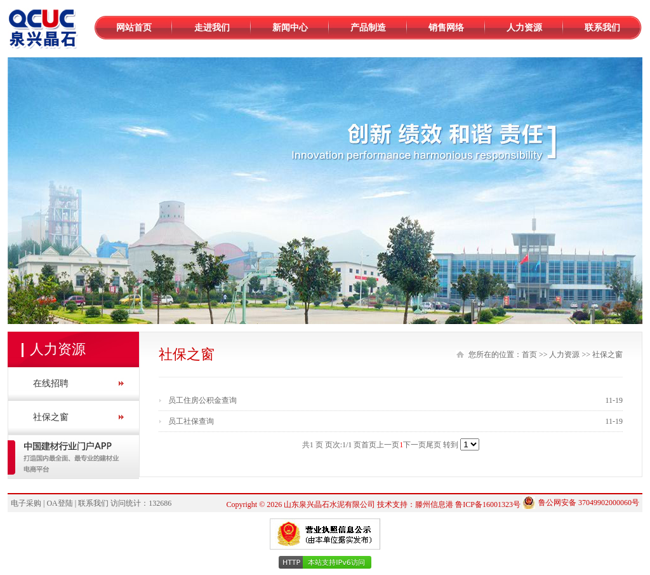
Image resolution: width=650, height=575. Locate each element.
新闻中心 (290, 27)
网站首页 (134, 27)
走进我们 (212, 27)
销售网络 (446, 27)
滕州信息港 (434, 504)
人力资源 (524, 27)
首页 (529, 354)
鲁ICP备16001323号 (488, 504)
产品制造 (368, 27)
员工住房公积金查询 (202, 400)
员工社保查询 (191, 421)
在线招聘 (51, 383)
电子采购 (26, 503)
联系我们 (602, 27)
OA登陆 (59, 503)
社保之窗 (51, 417)
